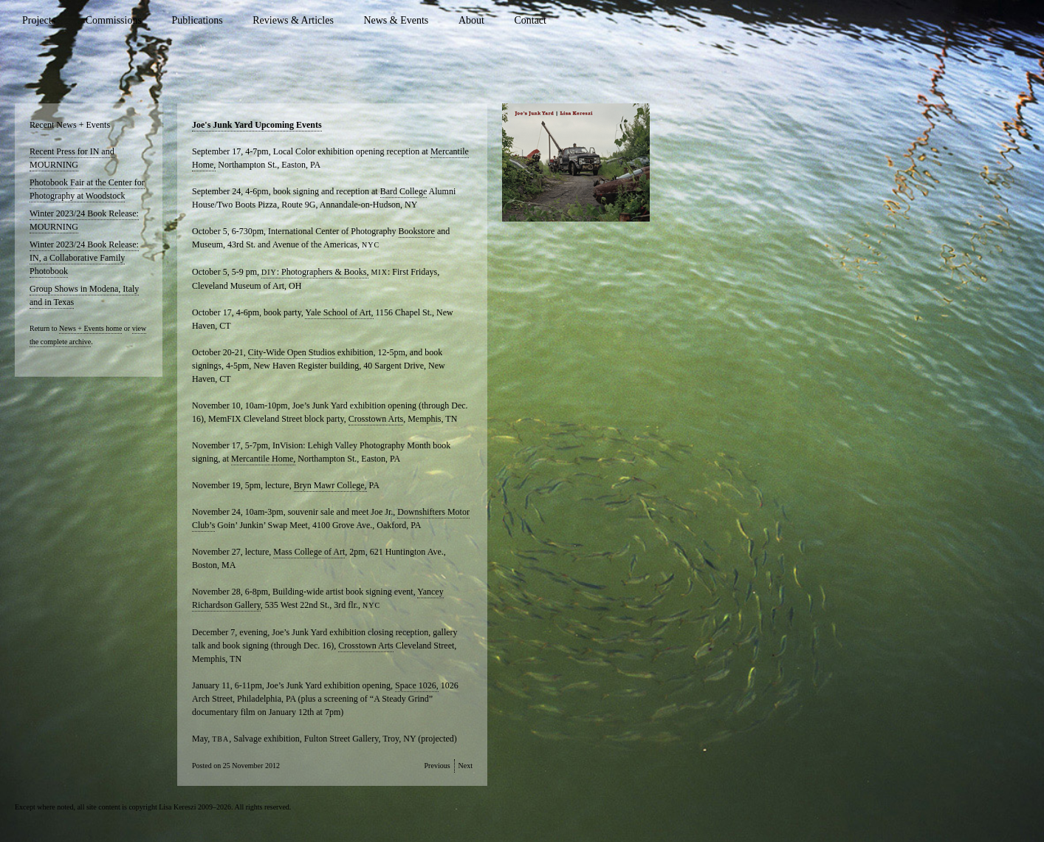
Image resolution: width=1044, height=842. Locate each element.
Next (466, 765)
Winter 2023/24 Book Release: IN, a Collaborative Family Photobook (84, 257)
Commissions (114, 20)
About (471, 20)
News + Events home (90, 328)
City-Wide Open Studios (291, 352)
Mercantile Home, (263, 458)
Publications (196, 20)
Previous (437, 765)
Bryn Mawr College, (330, 485)
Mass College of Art (309, 552)
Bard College (403, 191)
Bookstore (417, 231)
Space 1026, (417, 685)
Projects (38, 20)
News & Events (395, 20)
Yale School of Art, (339, 312)
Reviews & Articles (293, 20)
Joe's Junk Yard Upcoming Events (257, 125)
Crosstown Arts (375, 419)
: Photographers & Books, (314, 272)
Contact (530, 20)
